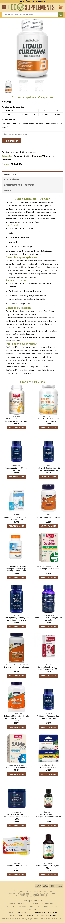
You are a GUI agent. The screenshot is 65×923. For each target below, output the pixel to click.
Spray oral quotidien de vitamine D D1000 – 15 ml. (17, 518)
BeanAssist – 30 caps (48, 768)
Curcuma (18, 156)
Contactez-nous (43, 893)
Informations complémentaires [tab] (19, 185)
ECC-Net (53, 915)
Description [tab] (10, 174)
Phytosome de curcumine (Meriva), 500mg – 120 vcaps (16, 420)
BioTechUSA (17, 164)
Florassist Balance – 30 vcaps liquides (16, 469)
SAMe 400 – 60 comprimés (16, 768)
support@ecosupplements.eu (45, 912)
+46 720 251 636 (19, 912)
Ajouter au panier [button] (16, 428)
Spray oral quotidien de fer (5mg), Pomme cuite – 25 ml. (48, 668)
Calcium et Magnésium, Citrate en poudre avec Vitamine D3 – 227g (16, 718)
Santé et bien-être (32, 156)
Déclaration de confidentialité (32, 897)
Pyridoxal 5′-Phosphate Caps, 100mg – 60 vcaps (48, 717)
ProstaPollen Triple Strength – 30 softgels (48, 619)
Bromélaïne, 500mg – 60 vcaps (16, 667)
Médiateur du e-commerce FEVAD (27, 915)
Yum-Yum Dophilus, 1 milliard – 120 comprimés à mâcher (48, 567)
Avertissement (22, 895)
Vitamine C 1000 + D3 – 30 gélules (16, 867)
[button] (4, 7)
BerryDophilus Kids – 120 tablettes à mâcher (48, 420)
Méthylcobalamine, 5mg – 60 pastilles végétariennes (48, 469)
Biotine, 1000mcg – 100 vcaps (48, 517)
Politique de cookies (39, 895)
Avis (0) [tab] (7, 190)
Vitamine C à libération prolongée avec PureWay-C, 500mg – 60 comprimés (17, 568)
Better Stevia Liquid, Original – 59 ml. (48, 867)
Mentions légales (41, 891)
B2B (54, 893)
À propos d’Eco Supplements (21, 893)
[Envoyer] (60, 14)
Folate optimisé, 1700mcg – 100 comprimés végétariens (16, 619)
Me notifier (11, 141)
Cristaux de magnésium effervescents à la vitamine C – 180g (16, 816)
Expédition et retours (21, 891)
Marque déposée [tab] (11, 179)
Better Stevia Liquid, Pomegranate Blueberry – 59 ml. (48, 815)
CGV (51, 891)
